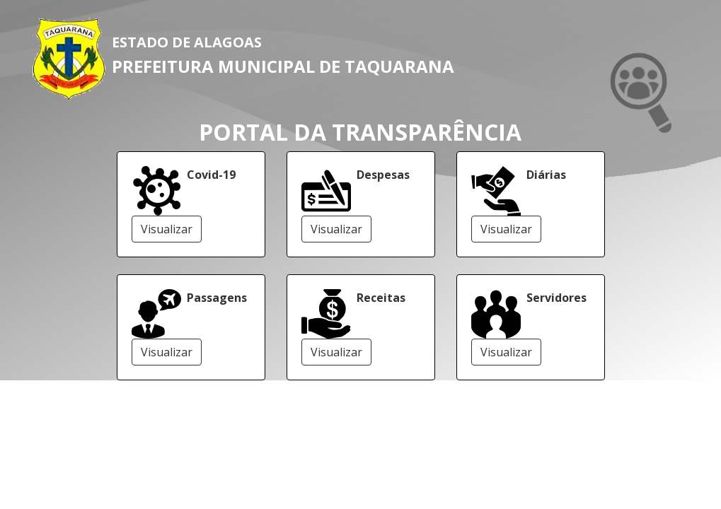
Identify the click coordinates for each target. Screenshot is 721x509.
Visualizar (166, 229)
